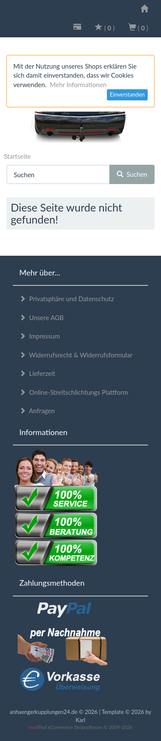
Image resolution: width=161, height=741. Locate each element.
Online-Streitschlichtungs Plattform (73, 392)
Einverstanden (127, 94)
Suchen (132, 174)
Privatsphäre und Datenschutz (66, 298)
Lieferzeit (37, 373)
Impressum (39, 336)
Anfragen (37, 410)
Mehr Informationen (78, 84)
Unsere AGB (41, 317)
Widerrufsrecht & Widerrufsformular (76, 355)
